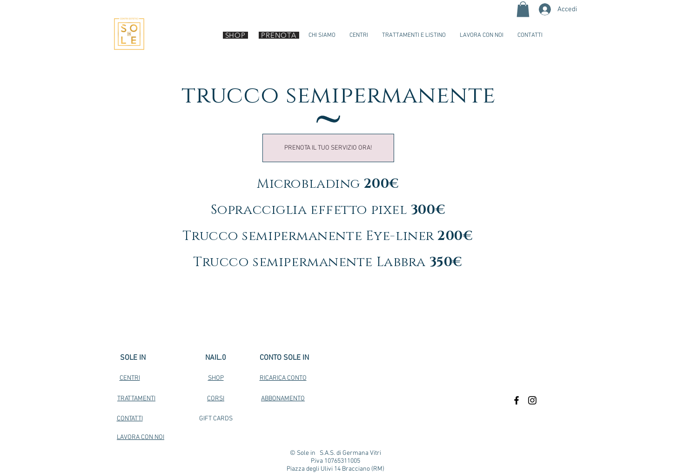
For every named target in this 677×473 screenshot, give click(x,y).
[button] (523, 9)
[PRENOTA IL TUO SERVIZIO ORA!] (328, 148)
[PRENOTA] (279, 35)
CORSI (215, 399)
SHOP (216, 378)
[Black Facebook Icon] (516, 400)
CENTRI (130, 378)
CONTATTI (130, 419)
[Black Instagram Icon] (532, 400)
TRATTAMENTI (136, 399)
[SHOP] (235, 35)
